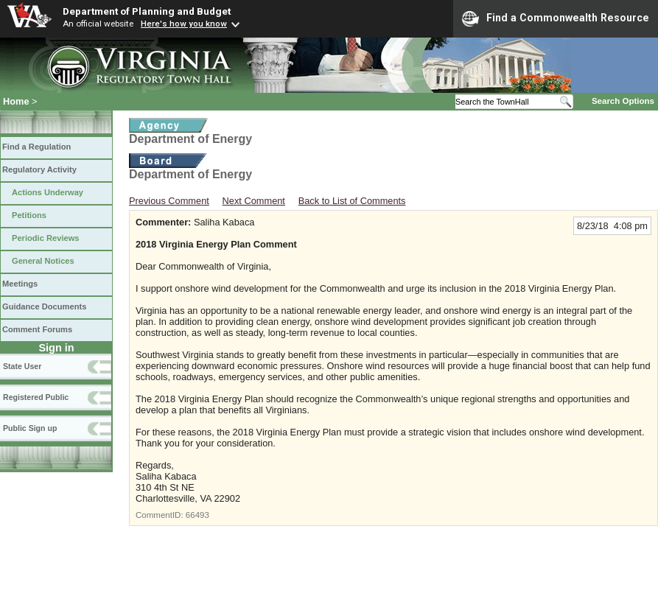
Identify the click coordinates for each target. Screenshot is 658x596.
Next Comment (254, 200)
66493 (197, 515)
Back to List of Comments (352, 200)
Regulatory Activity (39, 169)
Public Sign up (30, 428)
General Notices (43, 260)
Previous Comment (169, 200)
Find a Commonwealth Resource (555, 18)
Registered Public (36, 397)
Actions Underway (47, 192)
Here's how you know (184, 23)
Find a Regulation (36, 146)
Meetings (20, 283)
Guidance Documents (44, 306)
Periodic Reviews (46, 238)
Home (16, 101)
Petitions (29, 215)
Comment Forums (37, 329)
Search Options (623, 101)
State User (22, 366)
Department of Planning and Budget (147, 11)
